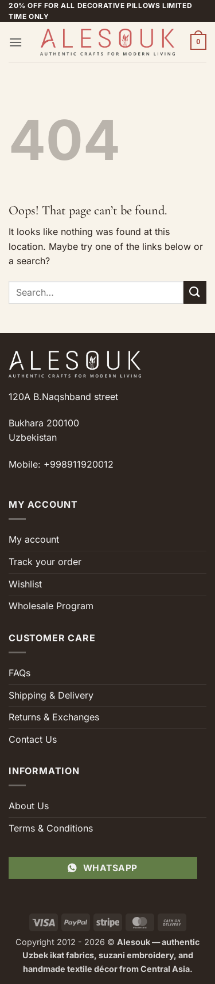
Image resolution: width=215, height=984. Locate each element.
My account (34, 539)
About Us (29, 805)
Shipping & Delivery (51, 695)
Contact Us (33, 739)
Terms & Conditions (51, 828)
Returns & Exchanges (54, 717)
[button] (15, 42)
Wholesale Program (51, 605)
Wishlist (25, 584)
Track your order (45, 561)
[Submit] (194, 292)
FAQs (19, 673)
